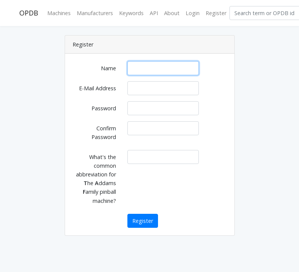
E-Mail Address (97, 88)
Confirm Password (103, 133)
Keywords (131, 13)
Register (216, 13)
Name (108, 68)
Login (193, 13)
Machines (59, 13)
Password (103, 108)
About (172, 13)
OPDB (28, 12)
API (154, 13)
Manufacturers (95, 13)
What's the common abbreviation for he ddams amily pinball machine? (96, 178)
